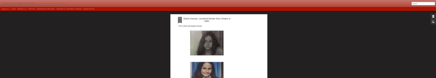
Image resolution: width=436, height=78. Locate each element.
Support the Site (88, 9)
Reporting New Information (46, 9)
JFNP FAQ (31, 9)
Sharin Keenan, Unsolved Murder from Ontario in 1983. (207, 18)
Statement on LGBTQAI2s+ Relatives (69, 9)
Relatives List (21, 9)
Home (14, 9)
